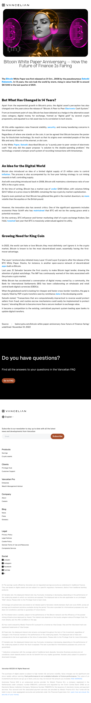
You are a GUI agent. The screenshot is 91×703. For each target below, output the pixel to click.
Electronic (70, 108)
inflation (6, 174)
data (58, 294)
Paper (16, 144)
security (51, 127)
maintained (39, 210)
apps (4, 266)
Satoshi (24, 144)
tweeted (11, 221)
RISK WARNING (76, 679)
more (86, 196)
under (54, 189)
